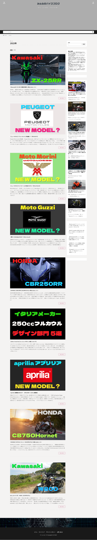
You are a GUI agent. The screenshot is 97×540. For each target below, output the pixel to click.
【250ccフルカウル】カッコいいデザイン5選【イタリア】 (32, 341)
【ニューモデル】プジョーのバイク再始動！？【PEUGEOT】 (33, 136)
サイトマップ (41, 532)
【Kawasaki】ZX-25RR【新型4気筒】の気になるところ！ (31, 87)
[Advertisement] (48, 18)
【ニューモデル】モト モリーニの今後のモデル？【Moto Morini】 (35, 186)
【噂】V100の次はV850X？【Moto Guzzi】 (26, 237)
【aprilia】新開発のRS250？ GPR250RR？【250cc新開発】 (32, 392)
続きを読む (62, 98)
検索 (69, 42)
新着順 (11, 49)
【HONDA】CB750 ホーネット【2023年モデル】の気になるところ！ (36, 442)
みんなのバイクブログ (52, 535)
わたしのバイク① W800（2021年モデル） (26, 495)
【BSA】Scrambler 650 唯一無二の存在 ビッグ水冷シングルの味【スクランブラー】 (76, 58)
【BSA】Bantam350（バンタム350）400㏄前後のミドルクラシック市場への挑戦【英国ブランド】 (77, 60)
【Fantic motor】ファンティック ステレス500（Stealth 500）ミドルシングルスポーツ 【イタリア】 (76, 55)
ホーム (39, 7)
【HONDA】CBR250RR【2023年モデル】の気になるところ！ (33, 290)
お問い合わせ (61, 532)
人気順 (15, 49)
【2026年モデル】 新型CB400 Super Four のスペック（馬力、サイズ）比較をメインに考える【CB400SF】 (77, 53)
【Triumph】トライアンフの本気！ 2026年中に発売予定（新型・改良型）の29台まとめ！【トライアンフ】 (76, 69)
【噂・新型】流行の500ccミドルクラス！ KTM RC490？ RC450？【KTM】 (76, 65)
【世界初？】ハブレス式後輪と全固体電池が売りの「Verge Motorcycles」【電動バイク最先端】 (77, 62)
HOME (5, 35)
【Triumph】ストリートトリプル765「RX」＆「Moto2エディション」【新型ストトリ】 (76, 67)
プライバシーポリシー (51, 532)
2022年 (10, 35)
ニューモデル (45, 7)
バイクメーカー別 (53, 7)
